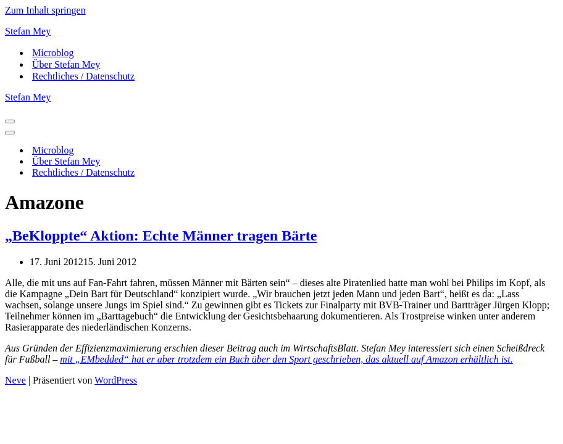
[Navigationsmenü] (10, 121)
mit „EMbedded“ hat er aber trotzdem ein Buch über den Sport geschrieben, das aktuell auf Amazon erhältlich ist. (286, 359)
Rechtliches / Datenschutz (83, 76)
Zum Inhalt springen (45, 10)
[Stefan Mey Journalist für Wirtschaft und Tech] (281, 31)
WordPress (115, 380)
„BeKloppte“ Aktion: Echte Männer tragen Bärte (161, 236)
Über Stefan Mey (66, 64)
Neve (15, 380)
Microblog (53, 52)
